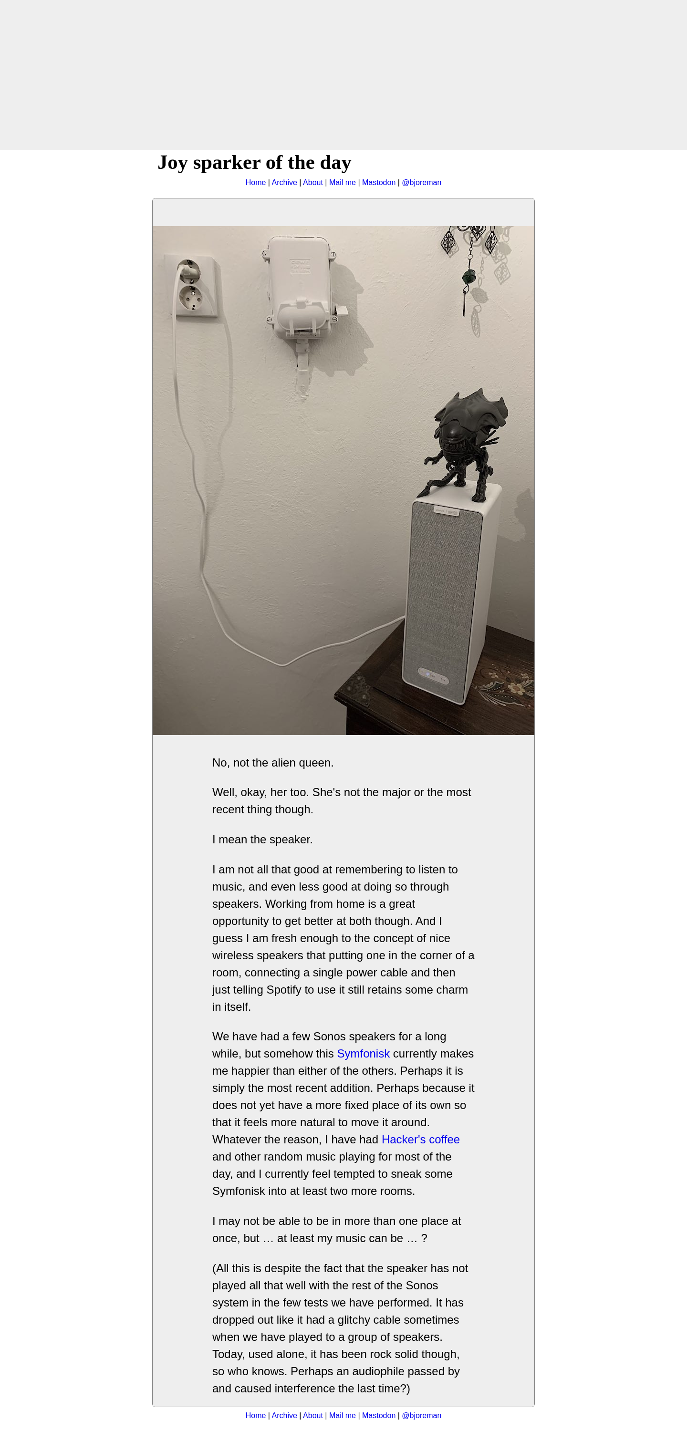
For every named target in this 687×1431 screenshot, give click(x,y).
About (313, 182)
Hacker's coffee (421, 1139)
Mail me (342, 182)
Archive (284, 182)
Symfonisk (363, 1053)
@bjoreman (421, 182)
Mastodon (379, 182)
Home (256, 182)
